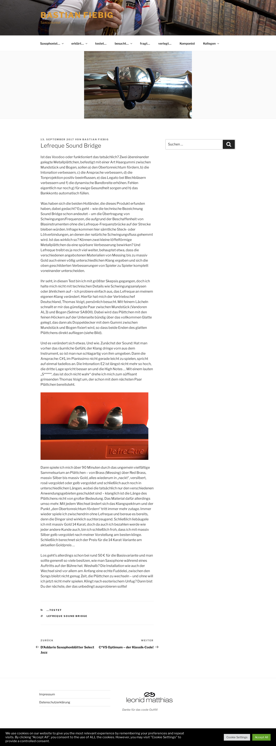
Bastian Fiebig (77, 15)
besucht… (124, 43)
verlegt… (164, 43)
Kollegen (211, 43)
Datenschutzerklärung (54, 702)
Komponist (187, 43)
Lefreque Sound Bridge (67, 616)
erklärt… (79, 43)
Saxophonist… (52, 43)
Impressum (47, 694)
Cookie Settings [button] (237, 737)
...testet (54, 610)
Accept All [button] (261, 737)
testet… (101, 43)
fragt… (145, 43)
